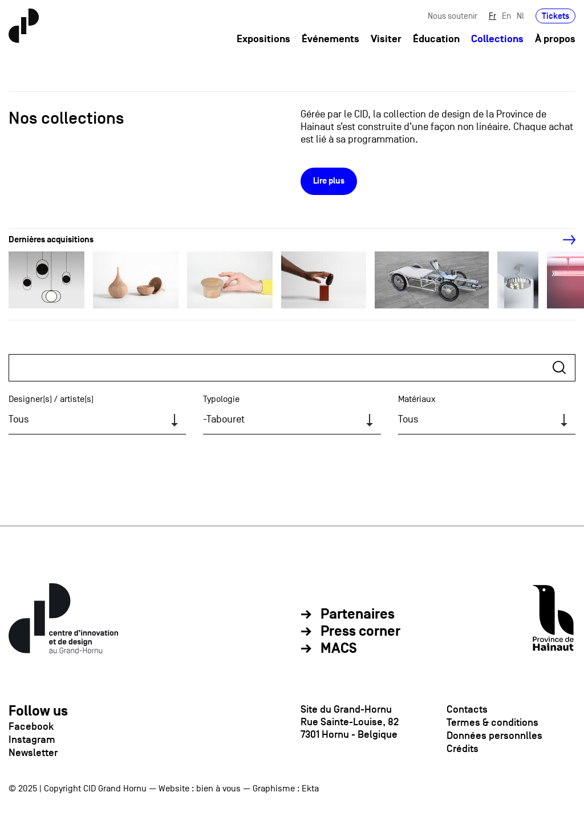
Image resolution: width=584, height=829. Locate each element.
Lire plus (328, 181)
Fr (492, 16)
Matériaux (417, 399)
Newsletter (33, 752)
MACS (339, 648)
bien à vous (218, 788)
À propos (555, 39)
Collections (497, 39)
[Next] (562, 240)
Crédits (462, 748)
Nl (520, 16)
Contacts (467, 709)
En (506, 16)
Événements (330, 39)
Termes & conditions (492, 722)
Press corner (360, 631)
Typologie (221, 399)
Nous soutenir (452, 16)
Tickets (555, 15)
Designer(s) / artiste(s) (51, 399)
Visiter (386, 39)
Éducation (436, 39)
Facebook (31, 726)
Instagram (32, 739)
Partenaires (358, 614)
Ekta (310, 788)
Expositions (263, 39)
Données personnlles (494, 735)
